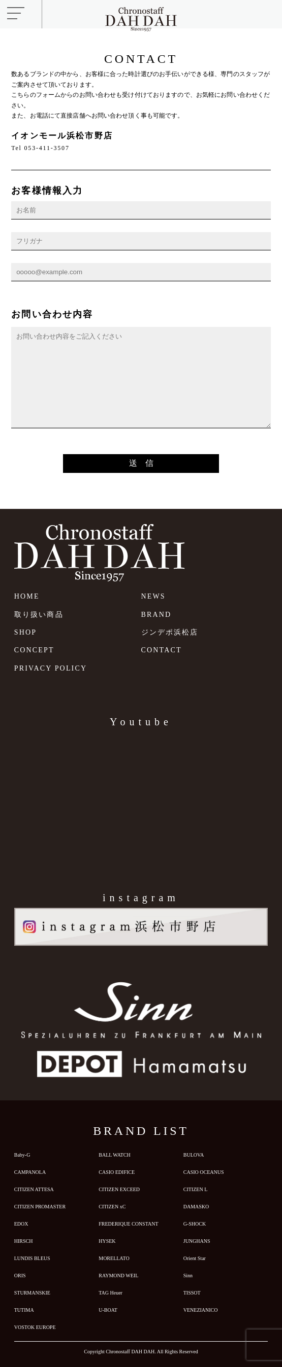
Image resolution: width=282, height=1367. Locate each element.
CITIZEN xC (112, 1206)
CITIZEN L (195, 1189)
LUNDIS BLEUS (32, 1258)
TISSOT (192, 1293)
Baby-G (22, 1155)
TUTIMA (24, 1310)
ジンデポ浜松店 (170, 632)
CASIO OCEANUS (203, 1172)
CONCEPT (34, 650)
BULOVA (193, 1155)
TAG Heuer (110, 1293)
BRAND (156, 614)
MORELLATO (114, 1258)
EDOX (21, 1224)
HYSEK (107, 1241)
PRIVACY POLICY (50, 668)
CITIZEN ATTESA (34, 1189)
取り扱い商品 (39, 614)
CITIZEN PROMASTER (40, 1206)
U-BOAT (108, 1310)
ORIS (20, 1275)
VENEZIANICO (200, 1310)
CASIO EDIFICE (117, 1172)
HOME (27, 596)
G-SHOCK (194, 1224)
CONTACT (161, 650)
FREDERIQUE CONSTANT (128, 1224)
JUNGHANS (196, 1241)
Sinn (188, 1275)
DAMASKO (196, 1206)
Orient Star (194, 1258)
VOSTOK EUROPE (35, 1327)
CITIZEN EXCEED (119, 1189)
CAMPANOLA (30, 1172)
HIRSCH (23, 1241)
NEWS (153, 596)
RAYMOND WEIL (118, 1275)
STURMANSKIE (32, 1293)
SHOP (25, 632)
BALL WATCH (115, 1155)
